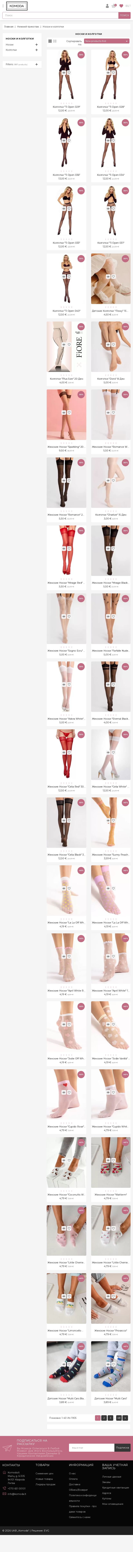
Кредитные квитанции (115, 1504)
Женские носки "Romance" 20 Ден (68, 520)
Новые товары (44, 1496)
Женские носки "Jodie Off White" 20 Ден (72, 1070)
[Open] (3, 6)
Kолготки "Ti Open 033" (66, 244)
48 (119, 1435)
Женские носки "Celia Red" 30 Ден (68, 795)
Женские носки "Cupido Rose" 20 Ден (70, 1139)
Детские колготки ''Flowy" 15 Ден (112, 313)
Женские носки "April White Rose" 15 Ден (72, 1002)
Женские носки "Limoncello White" (68, 1346)
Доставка (74, 1501)
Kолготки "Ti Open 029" (66, 107)
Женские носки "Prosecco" (110, 1346)
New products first (107, 41)
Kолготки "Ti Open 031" (110, 244)
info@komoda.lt (17, 1511)
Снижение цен (44, 1490)
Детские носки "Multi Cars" (110, 1415)
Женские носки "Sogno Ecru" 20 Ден (69, 657)
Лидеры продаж (45, 1501)
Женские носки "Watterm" (111, 1208)
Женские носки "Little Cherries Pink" (69, 1277)
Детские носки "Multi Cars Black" (67, 1415)
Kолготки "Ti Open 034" (111, 176)
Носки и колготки (20, 38)
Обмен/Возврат (78, 1506)
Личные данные (111, 1493)
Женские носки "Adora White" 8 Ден (69, 726)
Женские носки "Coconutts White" (68, 1208)
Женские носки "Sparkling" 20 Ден (68, 451)
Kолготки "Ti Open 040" (67, 313)
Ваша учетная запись (115, 1484)
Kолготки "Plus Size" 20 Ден (66, 382)
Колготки (11, 49)
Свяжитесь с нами (79, 1534)
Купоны (106, 1515)
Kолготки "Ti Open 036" (66, 176)
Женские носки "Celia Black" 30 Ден (69, 864)
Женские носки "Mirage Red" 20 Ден (69, 589)
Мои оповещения (112, 1521)
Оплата (73, 1496)
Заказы (106, 1499)
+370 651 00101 (17, 1505)
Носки (9, 44)
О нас (72, 1490)
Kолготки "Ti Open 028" (111, 107)
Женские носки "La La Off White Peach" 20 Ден (76, 933)
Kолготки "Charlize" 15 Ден (110, 520)
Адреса (106, 1510)
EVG (46, 1547)
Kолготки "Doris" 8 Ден (111, 382)
